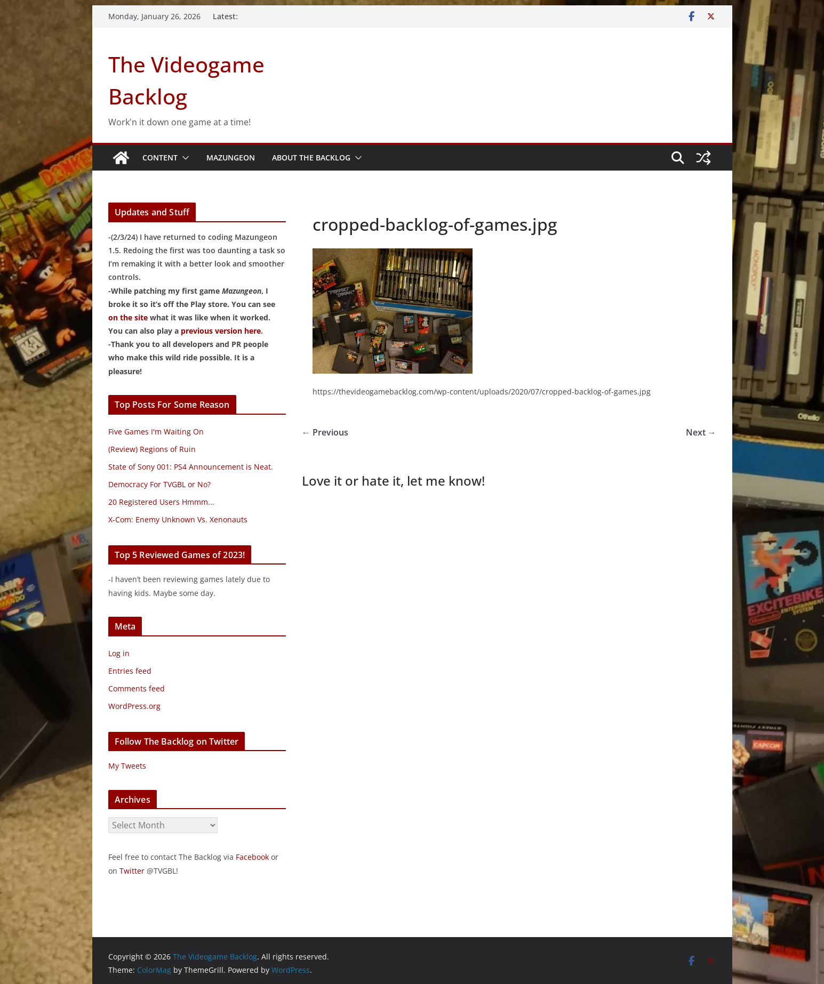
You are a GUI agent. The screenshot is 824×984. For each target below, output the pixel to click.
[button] (183, 157)
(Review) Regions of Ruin (152, 449)
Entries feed (129, 671)
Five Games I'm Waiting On (156, 431)
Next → (701, 432)
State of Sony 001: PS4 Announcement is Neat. (190, 467)
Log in (119, 653)
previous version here (221, 331)
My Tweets (127, 766)
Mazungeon (230, 157)
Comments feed (136, 688)
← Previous (325, 432)
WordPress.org (134, 706)
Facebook (252, 857)
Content (160, 157)
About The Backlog (311, 157)
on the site (128, 317)
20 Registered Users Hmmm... (161, 502)
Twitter (132, 871)
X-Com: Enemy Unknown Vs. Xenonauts (177, 519)
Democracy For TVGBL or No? (159, 484)
